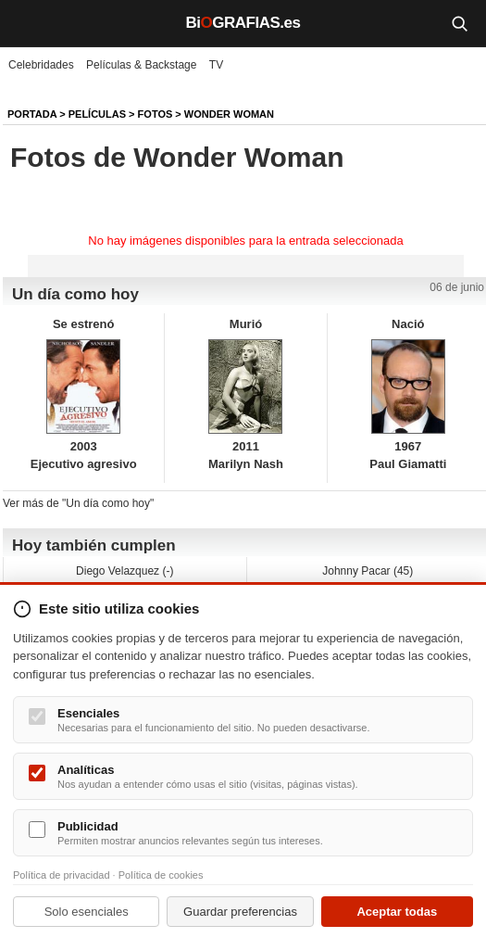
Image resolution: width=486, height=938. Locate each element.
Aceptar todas (396, 912)
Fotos (155, 114)
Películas (97, 114)
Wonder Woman (229, 114)
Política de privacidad (61, 875)
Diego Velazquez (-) (124, 570)
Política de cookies (161, 875)
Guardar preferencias (240, 912)
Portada (31, 114)
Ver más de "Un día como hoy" (78, 503)
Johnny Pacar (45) (367, 570)
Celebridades (41, 64)
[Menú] (27, 23)
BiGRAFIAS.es (243, 23)
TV (216, 64)
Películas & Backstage (141, 64)
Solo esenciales (86, 912)
